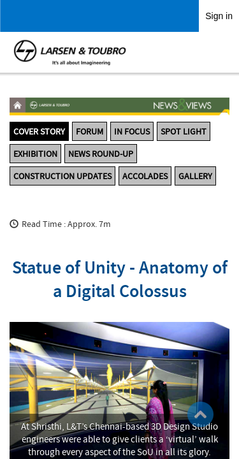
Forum (89, 131)
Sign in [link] (219, 16)
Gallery (195, 176)
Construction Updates (62, 176)
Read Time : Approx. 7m (66, 223)
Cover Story (39, 131)
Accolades (145, 176)
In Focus (132, 131)
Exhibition (35, 153)
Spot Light (183, 131)
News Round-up (100, 153)
